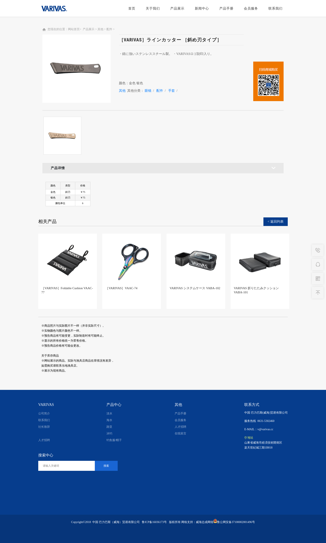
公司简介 (44, 413)
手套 (171, 90)
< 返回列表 (276, 221)
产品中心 (113, 405)
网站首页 (74, 29)
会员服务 (251, 8)
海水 (109, 420)
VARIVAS (46, 405)
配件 (109, 29)
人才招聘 (44, 440)
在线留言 (180, 433)
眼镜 (148, 90)
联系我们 (275, 8)
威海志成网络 (204, 522)
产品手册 (226, 8)
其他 (100, 29)
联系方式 (251, 405)
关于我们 (153, 8)
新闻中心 (202, 8)
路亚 (109, 426)
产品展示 (177, 8)
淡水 (109, 413)
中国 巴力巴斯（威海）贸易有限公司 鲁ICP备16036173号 (129, 522)
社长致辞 (44, 426)
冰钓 (109, 433)
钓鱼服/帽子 (114, 440)
